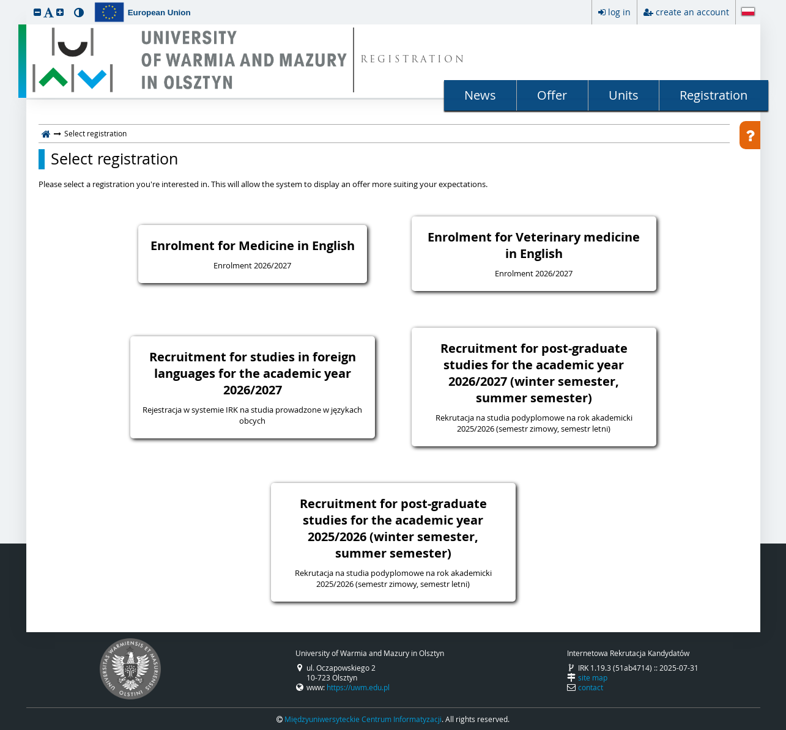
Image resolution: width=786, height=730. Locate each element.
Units (624, 95)
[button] (37, 12)
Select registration (114, 159)
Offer (552, 95)
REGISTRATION (413, 60)
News (480, 95)
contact (590, 687)
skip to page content (3, 3)
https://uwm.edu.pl (358, 687)
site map (592, 677)
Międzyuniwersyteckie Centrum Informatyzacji (363, 719)
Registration (713, 95)
